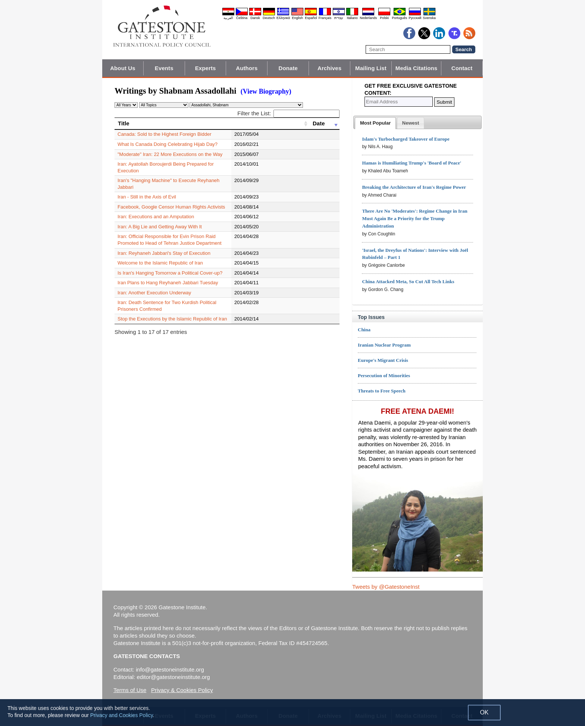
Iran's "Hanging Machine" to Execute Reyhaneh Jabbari (177, 174)
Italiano (352, 18)
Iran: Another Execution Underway (154, 279)
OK (484, 712)
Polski (384, 18)
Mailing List (371, 68)
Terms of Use (129, 690)
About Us (122, 68)
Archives (329, 68)
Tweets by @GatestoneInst (385, 586)
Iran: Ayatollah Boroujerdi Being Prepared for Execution (177, 164)
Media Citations (416, 68)
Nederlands (368, 18)
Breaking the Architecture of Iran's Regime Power (414, 187)
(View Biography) (266, 91)
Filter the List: (288, 113)
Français (325, 18)
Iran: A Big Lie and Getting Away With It (160, 213)
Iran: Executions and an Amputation (156, 203)
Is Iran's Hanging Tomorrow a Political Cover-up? (170, 260)
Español (311, 18)
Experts (205, 68)
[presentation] (375, 123)
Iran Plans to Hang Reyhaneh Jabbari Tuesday (168, 269)
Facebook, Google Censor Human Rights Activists (171, 194)
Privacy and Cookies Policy (121, 715)
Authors (246, 68)
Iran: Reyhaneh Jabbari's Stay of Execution (164, 239)
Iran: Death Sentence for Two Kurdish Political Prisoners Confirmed (190, 289)
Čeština (242, 18)
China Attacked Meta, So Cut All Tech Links (408, 281)
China (364, 329)
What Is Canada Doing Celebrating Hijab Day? (168, 144)
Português (399, 18)
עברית (338, 18)
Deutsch (269, 18)
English (297, 18)
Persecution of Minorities (384, 375)
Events (164, 68)
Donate (288, 68)
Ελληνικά (283, 18)
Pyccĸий (415, 18)
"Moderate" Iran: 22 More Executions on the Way (170, 154)
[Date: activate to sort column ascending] (324, 123)
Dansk (255, 18)
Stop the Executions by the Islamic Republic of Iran (172, 299)
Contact (462, 68)
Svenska (429, 18)
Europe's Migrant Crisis (383, 360)
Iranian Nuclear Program (384, 345)
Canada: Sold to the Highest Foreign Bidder (165, 134)
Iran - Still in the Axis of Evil (147, 184)
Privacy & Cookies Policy (182, 690)
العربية (228, 18)
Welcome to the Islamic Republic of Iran (160, 250)
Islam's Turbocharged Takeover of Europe (405, 139)
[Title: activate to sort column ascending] (212, 123)
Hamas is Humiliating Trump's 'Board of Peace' (411, 163)
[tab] (375, 123)
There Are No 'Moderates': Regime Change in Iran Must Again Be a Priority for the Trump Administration (414, 218)
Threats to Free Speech (382, 391)
